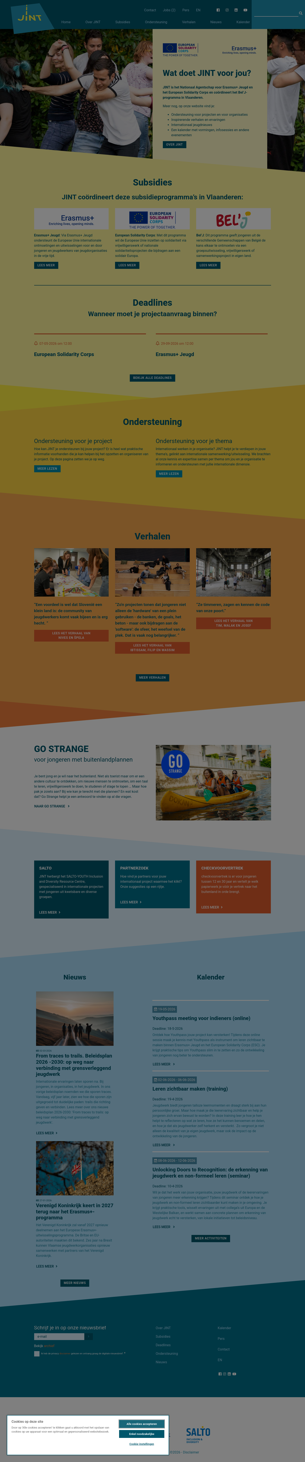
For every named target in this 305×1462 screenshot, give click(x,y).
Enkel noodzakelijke (141, 1434)
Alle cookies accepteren (142, 1424)
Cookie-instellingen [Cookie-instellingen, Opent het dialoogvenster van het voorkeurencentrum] (141, 1444)
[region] (88, 1435)
